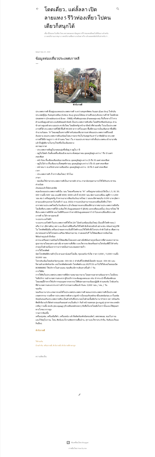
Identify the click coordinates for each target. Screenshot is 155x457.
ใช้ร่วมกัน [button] (39, 341)
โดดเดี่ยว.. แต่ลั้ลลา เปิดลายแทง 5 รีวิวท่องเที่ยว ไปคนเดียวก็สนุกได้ (77, 17)
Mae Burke (82, 448)
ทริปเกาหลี (48, 345)
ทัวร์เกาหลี (40, 330)
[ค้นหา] (118, 8)
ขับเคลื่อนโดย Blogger (77, 442)
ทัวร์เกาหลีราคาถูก (69, 345)
